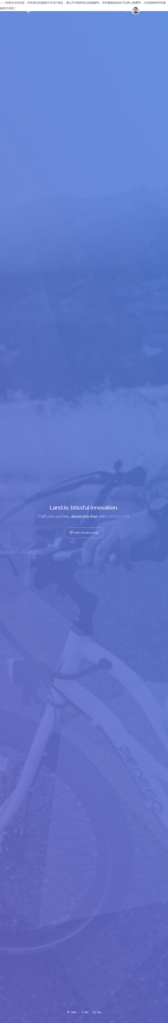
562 (85, 1012)
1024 (71, 1012)
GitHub (111, 10)
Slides (83, 10)
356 (97, 1012)
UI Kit (97, 10)
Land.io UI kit (118, 516)
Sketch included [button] (84, 532)
